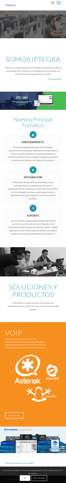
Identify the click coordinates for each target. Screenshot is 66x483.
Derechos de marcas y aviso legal (19, 463)
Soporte (33, 215)
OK (25, 478)
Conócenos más (54, 79)
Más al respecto (39, 478)
